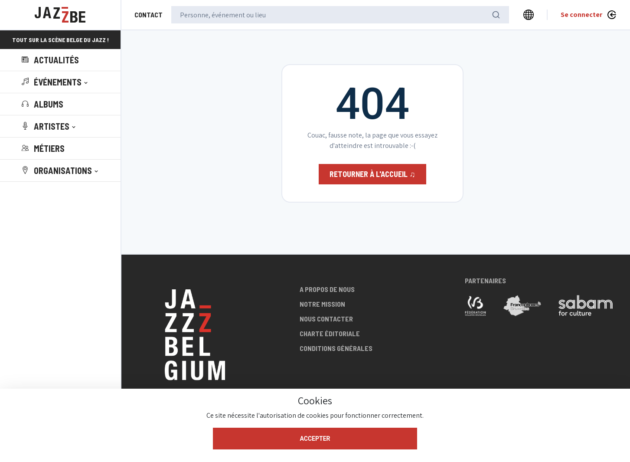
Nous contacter (326, 319)
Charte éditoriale (330, 333)
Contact (148, 14)
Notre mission (322, 304)
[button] (55, 82)
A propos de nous (327, 289)
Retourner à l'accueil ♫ (372, 174)
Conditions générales (336, 348)
